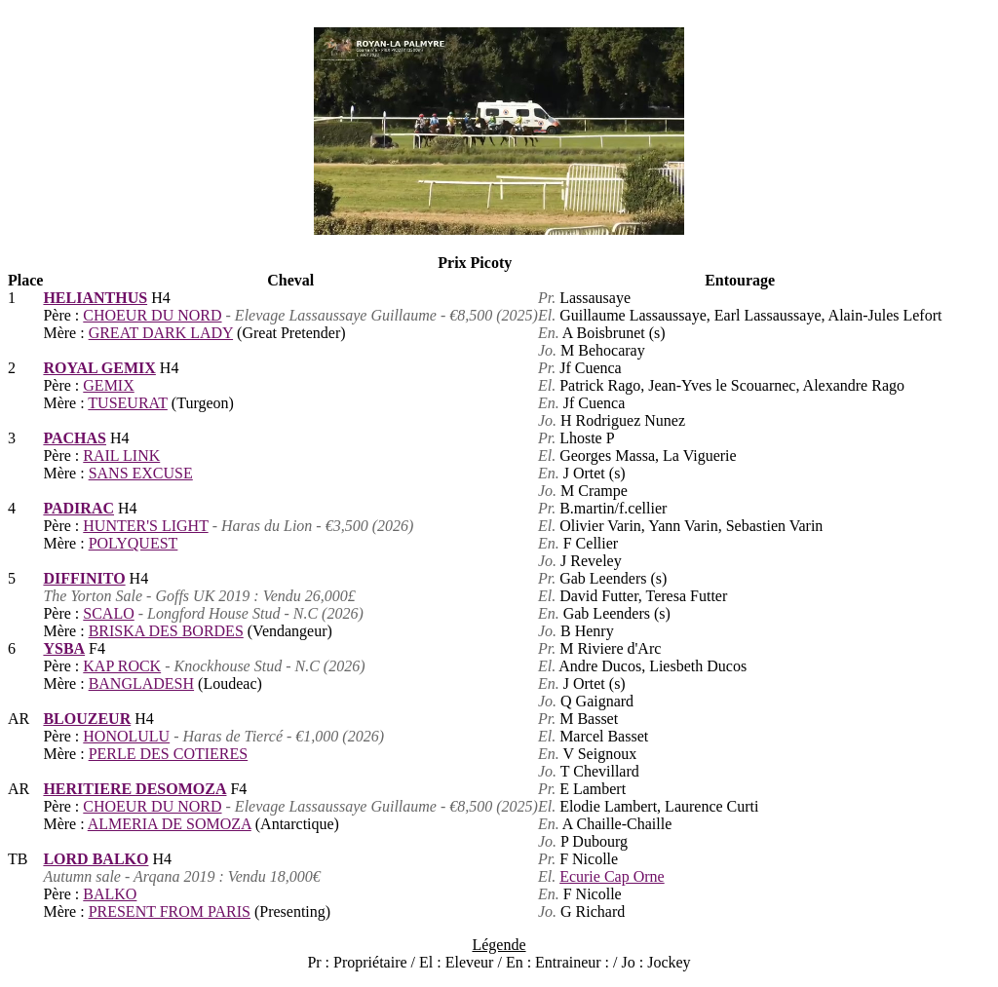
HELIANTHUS (95, 297)
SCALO (108, 613)
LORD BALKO (95, 859)
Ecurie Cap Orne (612, 876)
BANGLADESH (141, 683)
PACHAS (74, 438)
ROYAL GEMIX (99, 368)
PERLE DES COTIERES (169, 753)
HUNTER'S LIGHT (145, 525)
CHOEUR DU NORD (152, 315)
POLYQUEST (133, 543)
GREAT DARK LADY (161, 332)
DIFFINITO (84, 578)
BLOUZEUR (87, 718)
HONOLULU (126, 736)
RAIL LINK (121, 455)
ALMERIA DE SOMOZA (169, 824)
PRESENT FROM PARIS (169, 911)
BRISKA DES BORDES (166, 631)
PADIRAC (78, 508)
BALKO (109, 894)
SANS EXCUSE (141, 473)
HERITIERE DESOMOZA (134, 788)
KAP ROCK (122, 666)
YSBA (64, 648)
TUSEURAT (128, 403)
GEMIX (108, 385)
